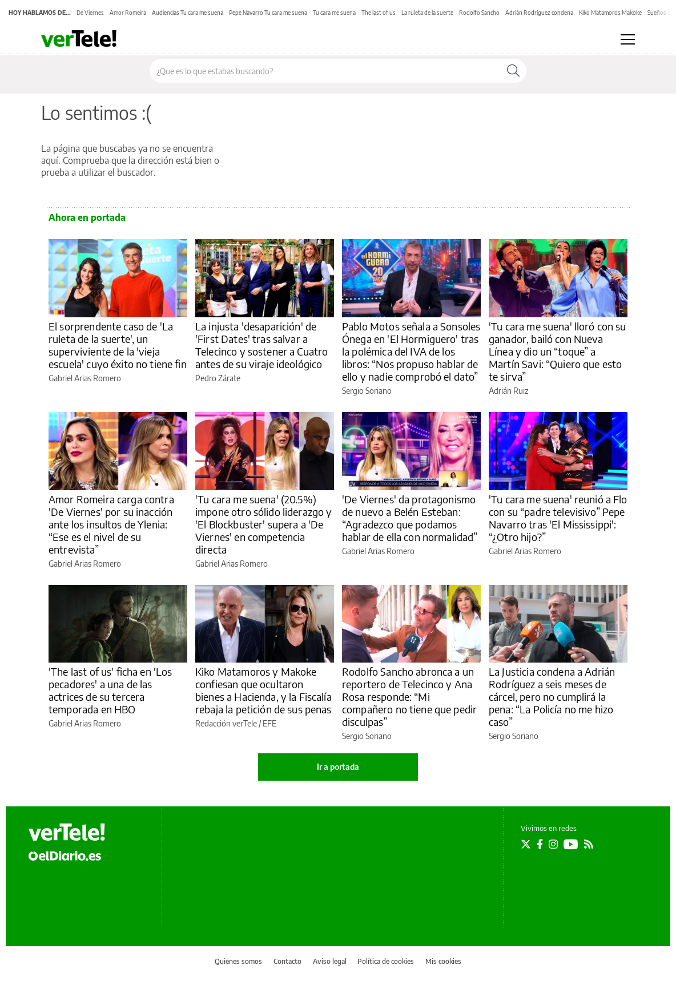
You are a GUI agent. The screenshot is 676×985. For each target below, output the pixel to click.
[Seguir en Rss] (588, 844)
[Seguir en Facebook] (540, 844)
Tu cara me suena (334, 12)
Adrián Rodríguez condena (539, 12)
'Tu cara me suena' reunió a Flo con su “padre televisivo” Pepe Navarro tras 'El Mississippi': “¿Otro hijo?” (558, 517)
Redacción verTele (226, 723)
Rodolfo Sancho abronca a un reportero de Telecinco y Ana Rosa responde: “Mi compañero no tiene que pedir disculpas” (409, 696)
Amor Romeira (128, 12)
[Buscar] (513, 71)
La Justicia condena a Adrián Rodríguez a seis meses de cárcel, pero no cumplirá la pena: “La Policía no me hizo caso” (552, 696)
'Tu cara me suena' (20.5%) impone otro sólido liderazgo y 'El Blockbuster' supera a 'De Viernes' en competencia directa (263, 524)
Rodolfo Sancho (479, 12)
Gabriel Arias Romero (85, 378)
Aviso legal (330, 961)
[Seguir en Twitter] (526, 844)
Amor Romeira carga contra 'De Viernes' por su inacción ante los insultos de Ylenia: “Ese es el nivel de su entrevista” (111, 524)
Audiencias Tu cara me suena (187, 12)
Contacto (287, 961)
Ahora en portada (87, 217)
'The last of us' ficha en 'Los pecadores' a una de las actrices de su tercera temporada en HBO (110, 690)
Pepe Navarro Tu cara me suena (268, 12)
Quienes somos (238, 961)
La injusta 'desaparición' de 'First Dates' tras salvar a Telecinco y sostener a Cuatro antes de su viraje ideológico (261, 345)
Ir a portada (338, 767)
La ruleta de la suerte (427, 12)
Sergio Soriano (367, 390)
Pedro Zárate (217, 378)
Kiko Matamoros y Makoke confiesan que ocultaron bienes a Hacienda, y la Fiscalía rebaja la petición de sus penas (263, 690)
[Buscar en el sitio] (325, 71)
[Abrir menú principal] (628, 39)
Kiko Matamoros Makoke (610, 12)
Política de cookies (385, 961)
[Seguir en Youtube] (571, 844)
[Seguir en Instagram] (553, 844)
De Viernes (90, 12)
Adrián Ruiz (508, 390)
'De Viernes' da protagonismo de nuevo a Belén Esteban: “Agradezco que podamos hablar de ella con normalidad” (410, 517)
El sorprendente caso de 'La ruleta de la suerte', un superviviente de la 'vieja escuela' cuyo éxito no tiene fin (118, 345)
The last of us (378, 12)
